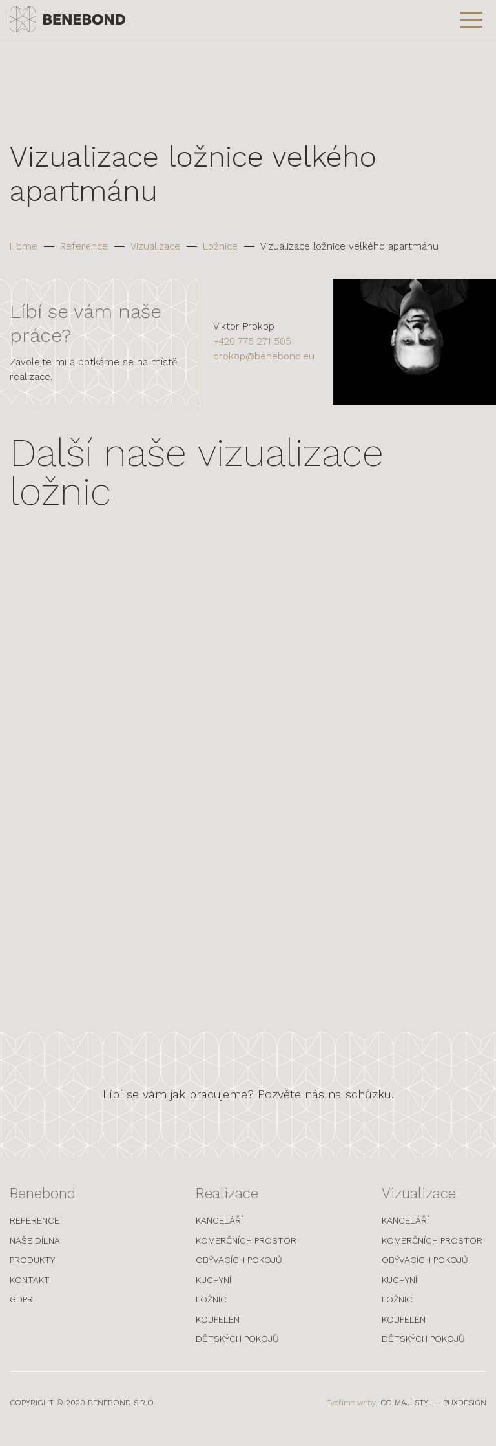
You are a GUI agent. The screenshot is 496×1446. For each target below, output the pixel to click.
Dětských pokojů (237, 1350)
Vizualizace (155, 246)
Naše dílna (35, 1251)
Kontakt (30, 1291)
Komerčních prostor (246, 1251)
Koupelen (218, 1330)
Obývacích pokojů (239, 1271)
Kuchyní (213, 1291)
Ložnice (220, 246)
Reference (84, 246)
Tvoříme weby (351, 1413)
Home (23, 246)
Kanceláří (219, 1231)
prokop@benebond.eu (264, 356)
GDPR (21, 1310)
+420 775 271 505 (252, 341)
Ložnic (211, 1310)
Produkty (32, 1271)
